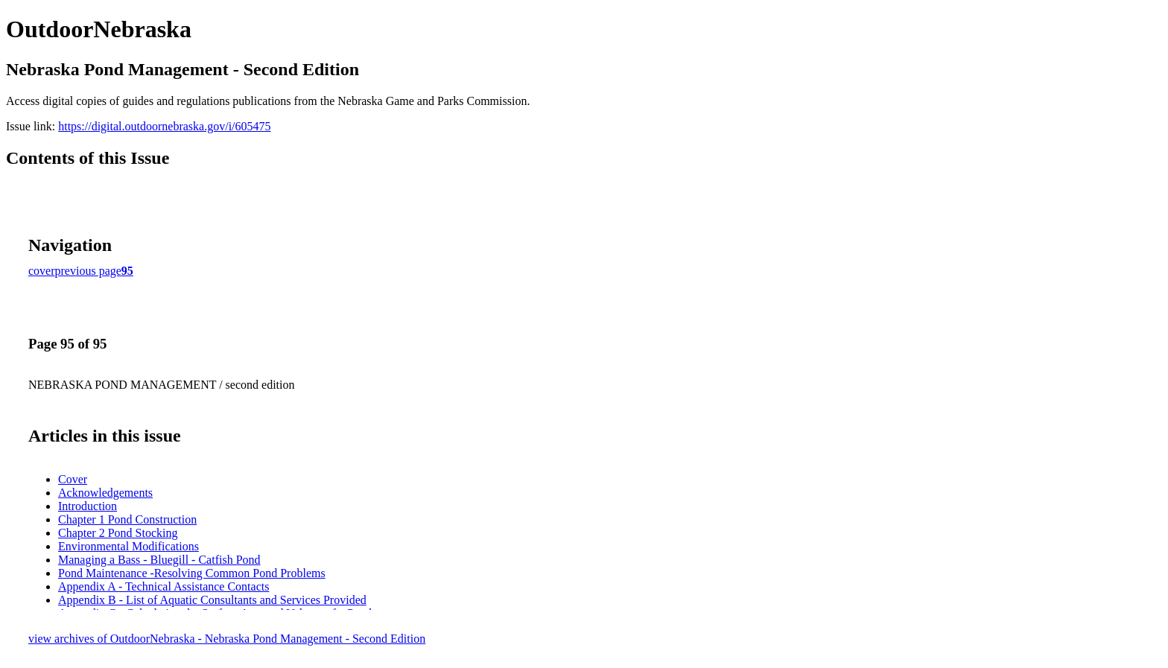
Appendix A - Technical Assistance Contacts (163, 586)
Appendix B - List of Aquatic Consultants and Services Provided (212, 600)
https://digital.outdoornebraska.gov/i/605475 (164, 126)
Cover (72, 479)
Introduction (87, 506)
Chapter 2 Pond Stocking (117, 533)
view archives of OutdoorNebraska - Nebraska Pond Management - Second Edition (226, 638)
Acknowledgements (105, 492)
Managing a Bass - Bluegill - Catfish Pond (159, 559)
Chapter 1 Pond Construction (127, 519)
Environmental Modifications (128, 546)
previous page (88, 270)
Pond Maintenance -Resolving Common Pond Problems (192, 573)
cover (41, 270)
